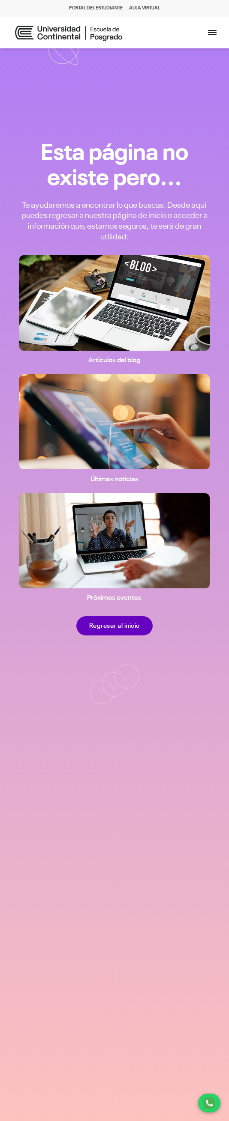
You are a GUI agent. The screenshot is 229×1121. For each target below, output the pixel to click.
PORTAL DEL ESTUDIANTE (96, 8)
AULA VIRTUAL (144, 8)
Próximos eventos (114, 598)
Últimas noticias (114, 479)
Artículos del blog (114, 360)
